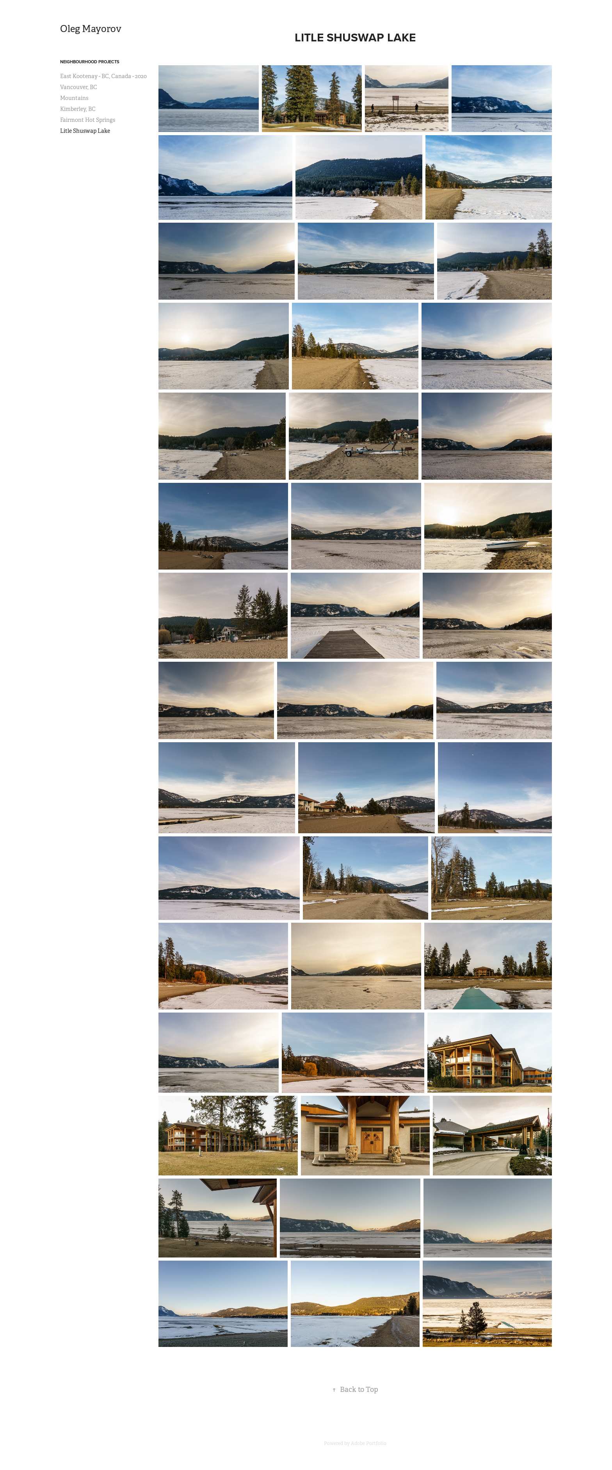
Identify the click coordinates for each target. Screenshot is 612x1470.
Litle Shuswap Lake (85, 130)
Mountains (74, 98)
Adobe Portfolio (368, 1443)
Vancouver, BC (78, 87)
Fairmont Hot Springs (87, 119)
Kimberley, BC (78, 109)
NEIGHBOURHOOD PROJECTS (89, 62)
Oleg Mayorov (90, 29)
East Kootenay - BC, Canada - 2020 (103, 76)
